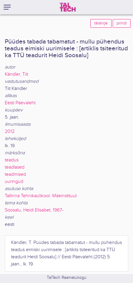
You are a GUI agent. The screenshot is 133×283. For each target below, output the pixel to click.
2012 (10, 131)
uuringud (14, 181)
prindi (122, 23)
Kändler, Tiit (16, 74)
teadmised (15, 174)
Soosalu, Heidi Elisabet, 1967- (34, 210)
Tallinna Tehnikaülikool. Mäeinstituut (41, 196)
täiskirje (101, 23)
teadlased (14, 167)
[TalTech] (67, 7)
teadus (11, 160)
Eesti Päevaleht (20, 103)
